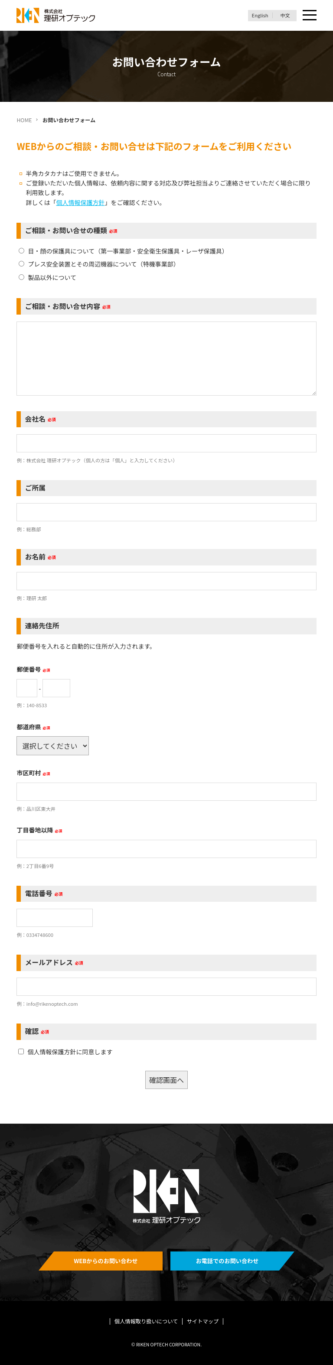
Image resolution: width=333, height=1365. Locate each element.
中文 (285, 15)
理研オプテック (56, 15)
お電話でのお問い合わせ (227, 1261)
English (260, 15)
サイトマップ (203, 1321)
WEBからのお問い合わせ (106, 1261)
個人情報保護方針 (80, 202)
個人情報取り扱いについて (146, 1321)
